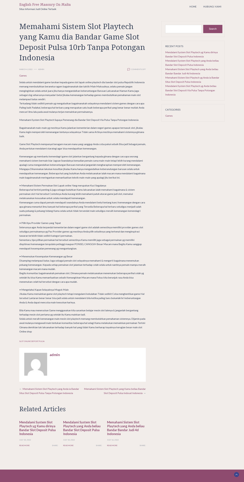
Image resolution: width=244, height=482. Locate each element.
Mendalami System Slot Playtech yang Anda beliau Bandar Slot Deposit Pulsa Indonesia (82, 428)
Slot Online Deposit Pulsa (32, 341)
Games (23, 75)
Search (213, 28)
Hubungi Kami (212, 6)
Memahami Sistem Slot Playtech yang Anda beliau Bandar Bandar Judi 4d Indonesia (125, 428)
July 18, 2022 (25, 440)
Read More (24, 445)
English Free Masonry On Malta (45, 4)
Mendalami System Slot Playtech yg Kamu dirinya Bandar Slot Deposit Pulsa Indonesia (37, 428)
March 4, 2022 (26, 69)
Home (193, 6)
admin (41, 69)
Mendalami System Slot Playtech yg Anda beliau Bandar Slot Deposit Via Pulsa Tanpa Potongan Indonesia (190, 90)
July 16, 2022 (113, 440)
